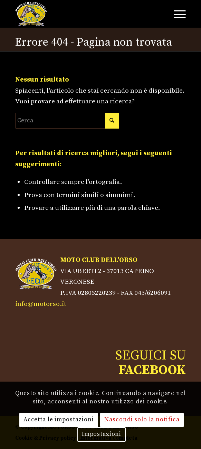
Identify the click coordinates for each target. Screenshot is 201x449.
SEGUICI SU (150, 362)
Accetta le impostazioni (58, 419)
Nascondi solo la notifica (142, 419)
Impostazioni (101, 434)
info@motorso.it (40, 304)
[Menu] (176, 14)
